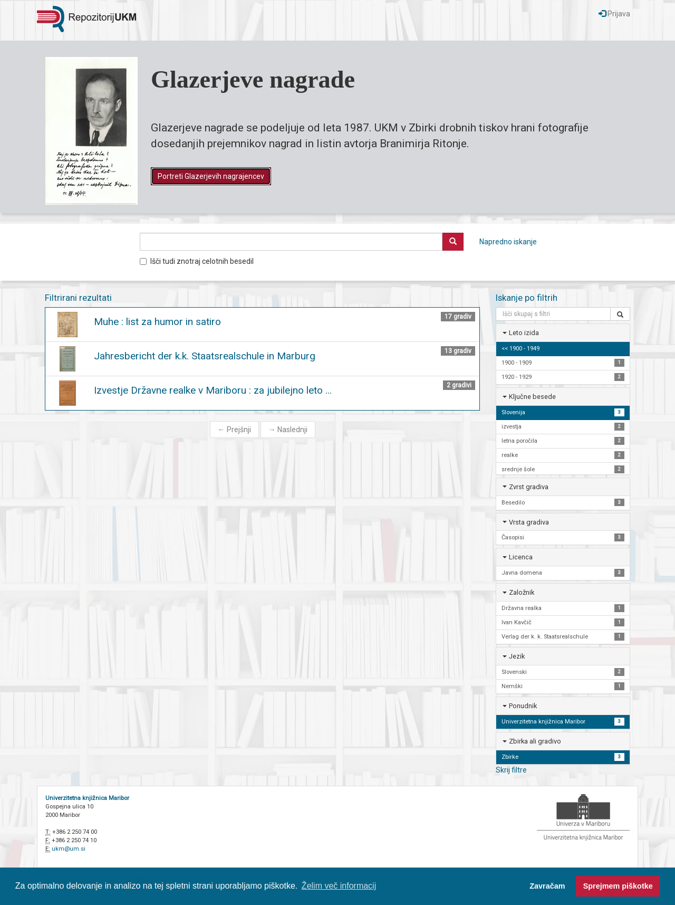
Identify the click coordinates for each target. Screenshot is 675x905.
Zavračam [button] (547, 886)
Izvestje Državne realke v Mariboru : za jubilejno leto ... (213, 390)
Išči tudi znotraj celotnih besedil (197, 261)
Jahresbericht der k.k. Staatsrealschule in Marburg (204, 356)
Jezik (517, 656)
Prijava (614, 13)
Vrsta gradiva (529, 522)
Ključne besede (532, 397)
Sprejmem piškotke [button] (618, 886)
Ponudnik (523, 706)
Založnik (521, 592)
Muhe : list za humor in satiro (157, 322)
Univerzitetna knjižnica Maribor (87, 798)
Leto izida (524, 333)
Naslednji (287, 429)
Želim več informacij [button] (339, 885)
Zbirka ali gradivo (535, 741)
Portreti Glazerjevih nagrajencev (211, 176)
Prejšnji (234, 429)
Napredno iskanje (508, 241)
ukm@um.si (68, 848)
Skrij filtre (511, 770)
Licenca (521, 557)
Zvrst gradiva (528, 487)
